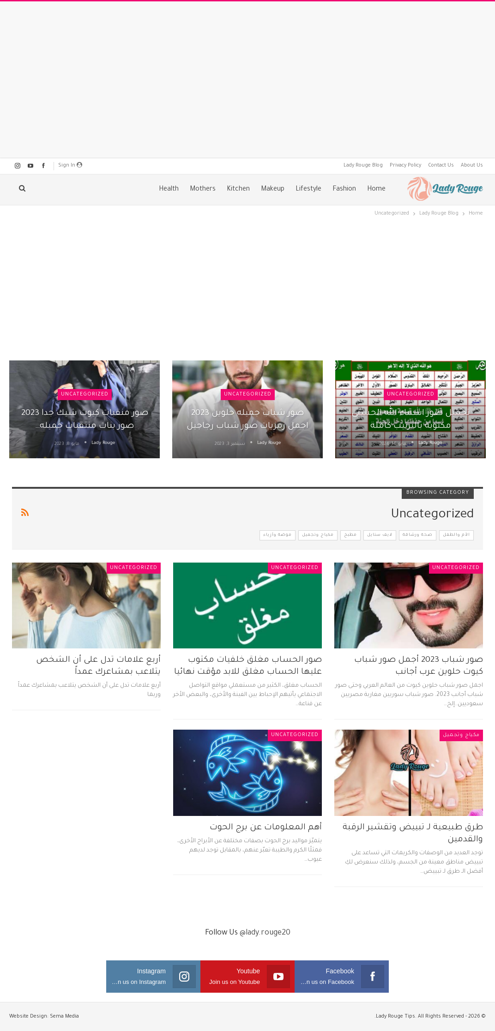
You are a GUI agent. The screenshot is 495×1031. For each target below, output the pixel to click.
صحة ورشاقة (418, 535)
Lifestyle (308, 189)
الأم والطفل (456, 535)
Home (376, 189)
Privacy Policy (405, 165)
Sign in (70, 165)
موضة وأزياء (277, 535)
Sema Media (64, 1016)
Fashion (344, 189)
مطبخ (350, 535)
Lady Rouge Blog (363, 165)
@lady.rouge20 (265, 933)
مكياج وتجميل (318, 535)
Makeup (272, 189)
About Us (472, 165)
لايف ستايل (379, 535)
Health (169, 189)
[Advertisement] (247, 79)
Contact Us (441, 165)
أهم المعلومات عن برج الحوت (266, 828)
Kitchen (238, 189)
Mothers (203, 189)
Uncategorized (411, 394)
